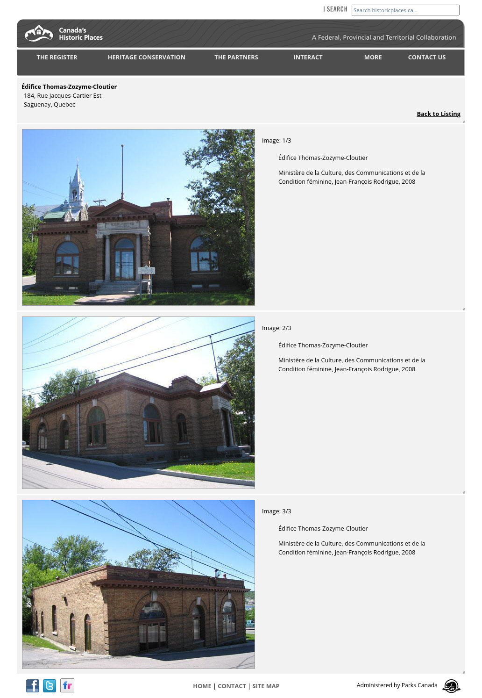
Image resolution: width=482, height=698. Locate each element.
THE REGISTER (57, 57)
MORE (373, 57)
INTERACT (308, 57)
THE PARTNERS (236, 57)
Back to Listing (439, 113)
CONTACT (232, 686)
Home (202, 686)
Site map (266, 686)
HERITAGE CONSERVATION (146, 57)
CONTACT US (427, 57)
